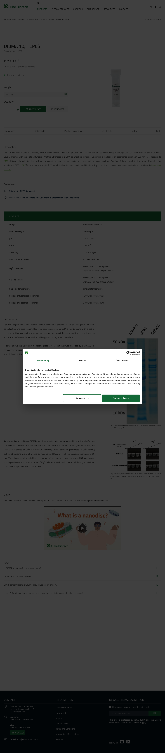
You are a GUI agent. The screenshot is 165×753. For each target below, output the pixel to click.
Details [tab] (82, 360)
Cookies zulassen (121, 398)
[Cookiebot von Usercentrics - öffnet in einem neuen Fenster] (128, 353)
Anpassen (82, 398)
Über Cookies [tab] (122, 360)
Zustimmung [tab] (43, 360)
